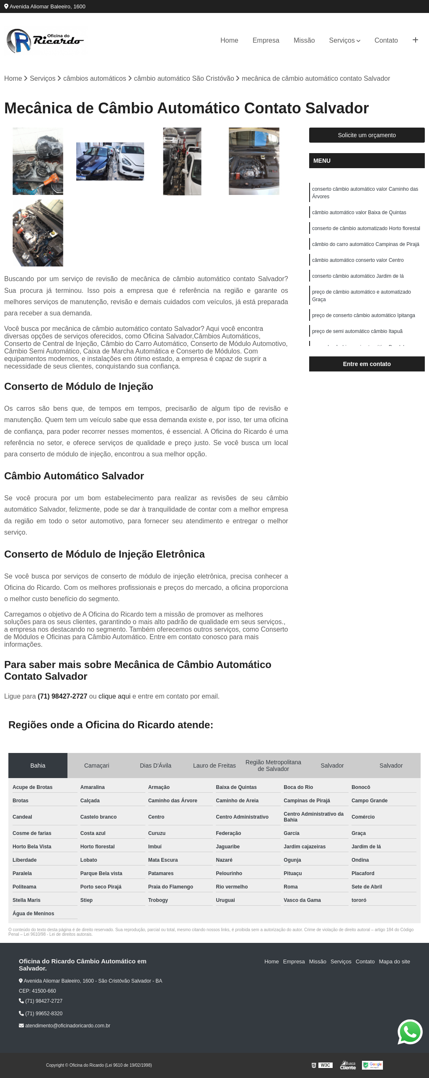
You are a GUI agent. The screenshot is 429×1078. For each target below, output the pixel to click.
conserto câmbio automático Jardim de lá (358, 276)
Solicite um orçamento (367, 135)
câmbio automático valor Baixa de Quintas (359, 212)
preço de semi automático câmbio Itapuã (357, 331)
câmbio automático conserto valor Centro (358, 260)
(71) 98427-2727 (63, 696)
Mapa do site (394, 962)
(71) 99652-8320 (40, 1014)
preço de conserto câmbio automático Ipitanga (363, 315)
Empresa (266, 40)
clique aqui (114, 696)
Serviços (342, 40)
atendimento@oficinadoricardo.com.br (64, 1026)
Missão (304, 40)
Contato (386, 40)
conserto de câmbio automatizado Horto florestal (366, 228)
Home (229, 40)
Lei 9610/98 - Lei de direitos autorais (58, 934)
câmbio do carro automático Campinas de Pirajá (365, 244)
